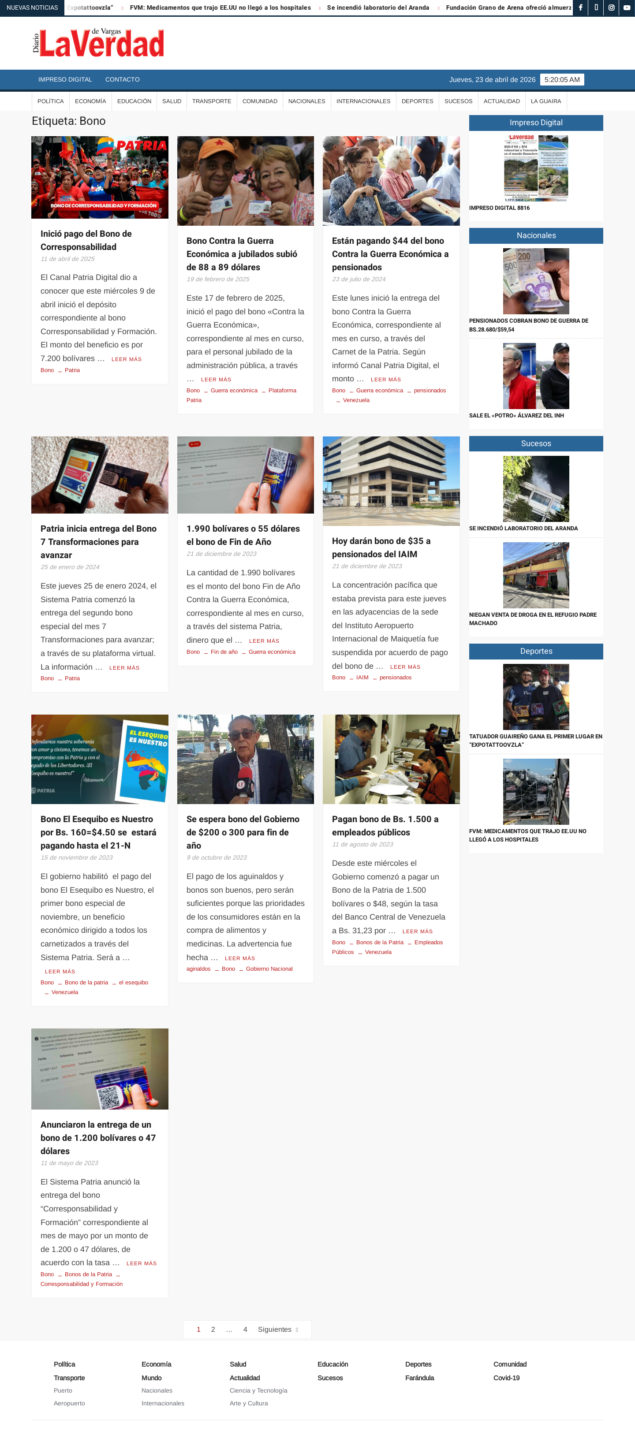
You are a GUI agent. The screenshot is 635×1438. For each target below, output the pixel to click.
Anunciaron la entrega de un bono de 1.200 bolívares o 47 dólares (98, 1138)
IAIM (362, 677)
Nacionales (306, 101)
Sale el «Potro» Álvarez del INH (516, 415)
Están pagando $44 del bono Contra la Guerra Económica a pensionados (390, 254)
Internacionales (363, 101)
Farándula (419, 1378)
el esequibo (133, 982)
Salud (171, 101)
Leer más (127, 359)
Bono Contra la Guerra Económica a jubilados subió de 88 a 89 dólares (242, 254)
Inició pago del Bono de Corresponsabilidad (86, 240)
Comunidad (260, 101)
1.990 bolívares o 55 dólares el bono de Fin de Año (243, 535)
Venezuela (356, 400)
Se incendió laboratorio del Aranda (417, 7)
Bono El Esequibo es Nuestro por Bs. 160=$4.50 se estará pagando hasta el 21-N (99, 832)
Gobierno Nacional (269, 968)
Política (50, 101)
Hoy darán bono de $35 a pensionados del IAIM (381, 548)
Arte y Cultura (249, 1403)
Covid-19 (506, 1378)
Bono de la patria (86, 982)
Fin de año (224, 651)
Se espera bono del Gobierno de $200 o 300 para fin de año (243, 832)
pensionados (430, 390)
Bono (47, 370)
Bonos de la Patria (379, 942)
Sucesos (458, 101)
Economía (90, 101)
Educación (134, 101)
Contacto (122, 79)
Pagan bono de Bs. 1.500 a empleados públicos (385, 826)
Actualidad (502, 101)
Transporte (212, 101)
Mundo (151, 1378)
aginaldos (199, 968)
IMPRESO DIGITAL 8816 (499, 208)
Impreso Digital (65, 79)
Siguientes (274, 1329)
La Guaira (546, 101)
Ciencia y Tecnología (259, 1390)
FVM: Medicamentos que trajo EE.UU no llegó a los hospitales (259, 7)
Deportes (417, 101)
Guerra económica (234, 390)
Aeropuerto (69, 1403)
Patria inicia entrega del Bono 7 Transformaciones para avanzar (99, 542)
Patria (72, 370)
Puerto (63, 1390)
